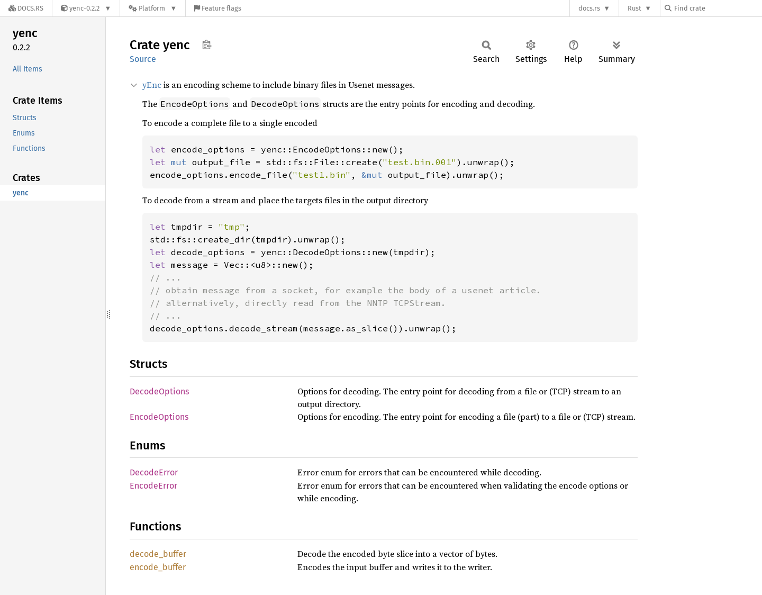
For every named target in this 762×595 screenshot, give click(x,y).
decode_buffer (158, 554)
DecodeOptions (159, 391)
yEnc (151, 85)
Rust (634, 8)
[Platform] (152, 8)
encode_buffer (158, 567)
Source (143, 59)
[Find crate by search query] (717, 8)
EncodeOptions (159, 417)
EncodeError (153, 486)
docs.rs (589, 8)
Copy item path (206, 44)
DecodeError (154, 472)
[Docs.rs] (26, 8)
